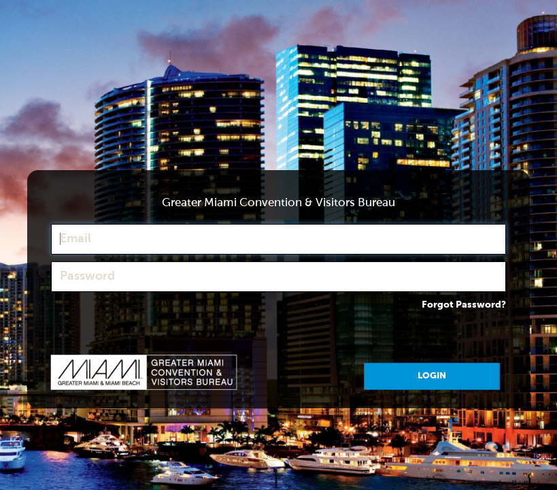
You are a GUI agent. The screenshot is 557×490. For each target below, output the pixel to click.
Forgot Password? (464, 305)
